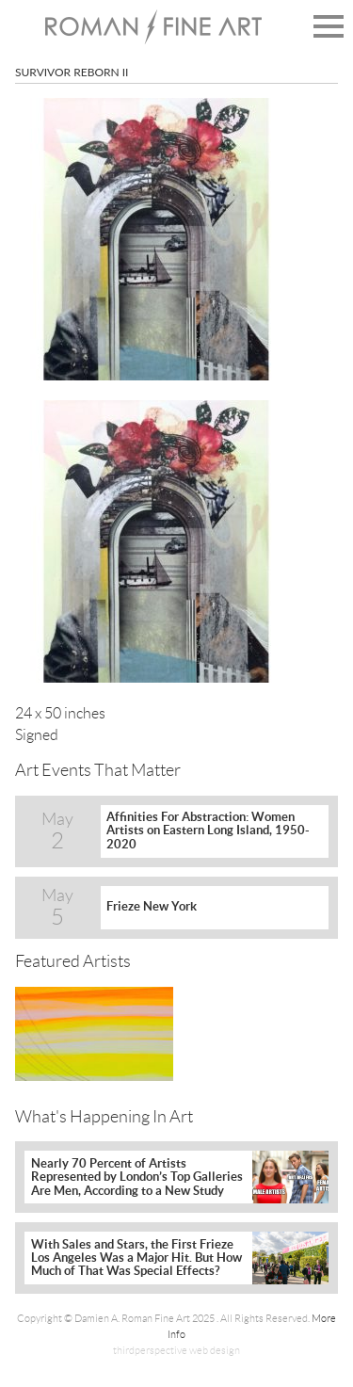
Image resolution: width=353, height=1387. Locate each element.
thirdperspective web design (176, 1350)
